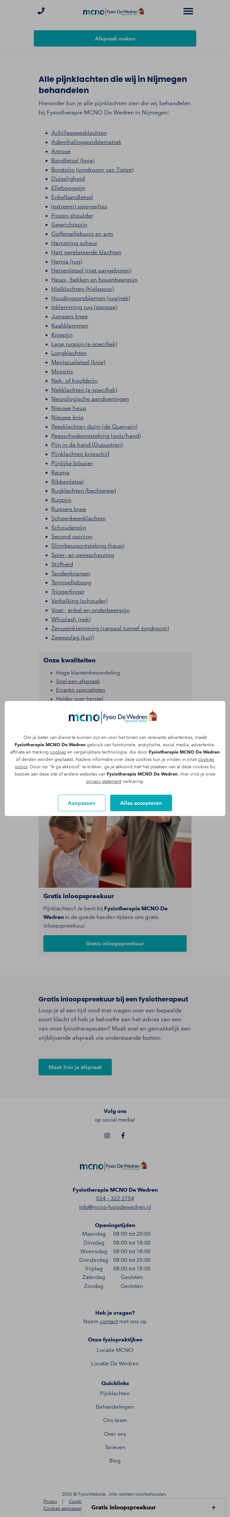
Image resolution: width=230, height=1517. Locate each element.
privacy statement (103, 781)
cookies (58, 752)
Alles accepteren (141, 803)
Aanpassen (82, 803)
